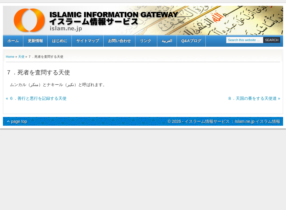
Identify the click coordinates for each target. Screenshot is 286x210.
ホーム (13, 40)
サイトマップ (87, 40)
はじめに (59, 40)
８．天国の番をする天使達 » (254, 98)
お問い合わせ (119, 40)
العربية (167, 40)
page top (19, 121)
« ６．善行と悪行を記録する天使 (36, 98)
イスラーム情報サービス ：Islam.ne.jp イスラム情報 (143, 20)
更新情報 (35, 40)
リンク (145, 41)
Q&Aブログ (191, 40)
